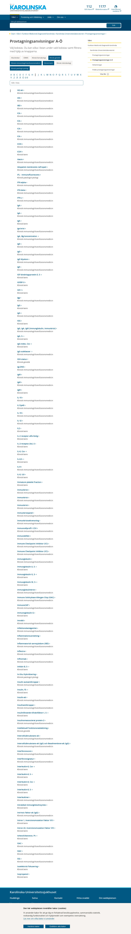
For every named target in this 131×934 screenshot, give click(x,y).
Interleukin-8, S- (24, 789)
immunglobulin (24, 559)
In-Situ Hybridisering (26, 674)
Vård (18, 34)
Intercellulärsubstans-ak (28, 735)
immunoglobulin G (25, 613)
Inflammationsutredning (28, 636)
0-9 (26, 77)
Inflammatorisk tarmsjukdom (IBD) (33, 643)
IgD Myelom (22, 259)
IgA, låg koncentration (27, 236)
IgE (18, 267)
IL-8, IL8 (20, 474)
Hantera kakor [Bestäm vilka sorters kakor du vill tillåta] (33, 926)
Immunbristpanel (25, 513)
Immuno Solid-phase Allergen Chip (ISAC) (35, 597)
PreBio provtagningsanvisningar (103, 70)
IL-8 (19, 466)
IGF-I (19, 290)
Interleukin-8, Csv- (25, 782)
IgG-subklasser (24, 351)
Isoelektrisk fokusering (27, 866)
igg (18, 297)
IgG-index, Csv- (24, 344)
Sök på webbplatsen (19, 25)
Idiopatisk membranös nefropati (31, 167)
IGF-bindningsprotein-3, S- (29, 274)
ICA (18, 113)
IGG (19, 320)
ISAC (19, 843)
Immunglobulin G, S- (26, 574)
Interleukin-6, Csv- (25, 766)
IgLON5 (20, 367)
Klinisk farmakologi (39, 58)
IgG (18, 305)
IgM (19, 374)
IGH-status (22, 359)
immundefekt (23, 536)
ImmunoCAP (22, 605)
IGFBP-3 (20, 282)
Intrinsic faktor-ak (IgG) (27, 812)
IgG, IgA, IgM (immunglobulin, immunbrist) (36, 328)
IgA (18, 205)
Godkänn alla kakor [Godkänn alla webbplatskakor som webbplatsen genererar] (57, 926)
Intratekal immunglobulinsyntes (31, 805)
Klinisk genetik (55, 58)
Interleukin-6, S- (24, 774)
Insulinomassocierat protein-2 (30, 720)
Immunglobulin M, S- (26, 582)
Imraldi (20, 620)
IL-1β (19, 420)
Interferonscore (24, 751)
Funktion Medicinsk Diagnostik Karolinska (38, 34)
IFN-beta (21, 190)
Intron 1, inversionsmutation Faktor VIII (35, 820)
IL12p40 (20, 405)
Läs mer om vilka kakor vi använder (38, 918)
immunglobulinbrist (26, 589)
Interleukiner (23, 797)
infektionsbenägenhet (27, 628)
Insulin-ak (21, 697)
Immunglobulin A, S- (26, 566)
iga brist (21, 228)
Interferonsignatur (25, 759)
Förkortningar (97, 65)
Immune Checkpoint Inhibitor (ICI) (32, 543)
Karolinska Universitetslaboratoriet (70, 34)
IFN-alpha (21, 182)
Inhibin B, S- (22, 666)
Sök (113, 25)
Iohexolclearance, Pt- (26, 835)
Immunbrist (22, 490)
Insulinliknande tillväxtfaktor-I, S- (32, 712)
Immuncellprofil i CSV (27, 528)
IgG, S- (20, 336)
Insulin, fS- (22, 689)
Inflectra (21, 651)
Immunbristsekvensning (28, 520)
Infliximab (21, 659)
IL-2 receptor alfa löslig (27, 436)
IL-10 (19, 397)
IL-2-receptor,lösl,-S (26, 443)
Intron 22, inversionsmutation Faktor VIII (35, 828)
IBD (18, 105)
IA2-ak (20, 90)
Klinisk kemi (48, 63)
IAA (18, 98)
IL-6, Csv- (21, 451)
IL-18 (19, 413)
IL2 (18, 428)
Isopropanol (22, 874)
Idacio (20, 159)
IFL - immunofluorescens (28, 174)
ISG (18, 858)
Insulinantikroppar (25, 705)
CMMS (25, 58)
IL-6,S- (20, 459)
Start (13, 34)
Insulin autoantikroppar (28, 682)
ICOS (19, 144)
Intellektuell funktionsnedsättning (32, 728)
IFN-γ (19, 198)
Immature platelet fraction (29, 482)
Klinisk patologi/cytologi (19, 68)
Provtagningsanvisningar (95, 34)
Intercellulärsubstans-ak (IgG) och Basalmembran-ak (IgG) (43, 743)
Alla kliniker (15, 58)
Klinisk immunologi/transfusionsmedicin (25, 63)
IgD (18, 244)
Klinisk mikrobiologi (64, 63)
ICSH (19, 151)
